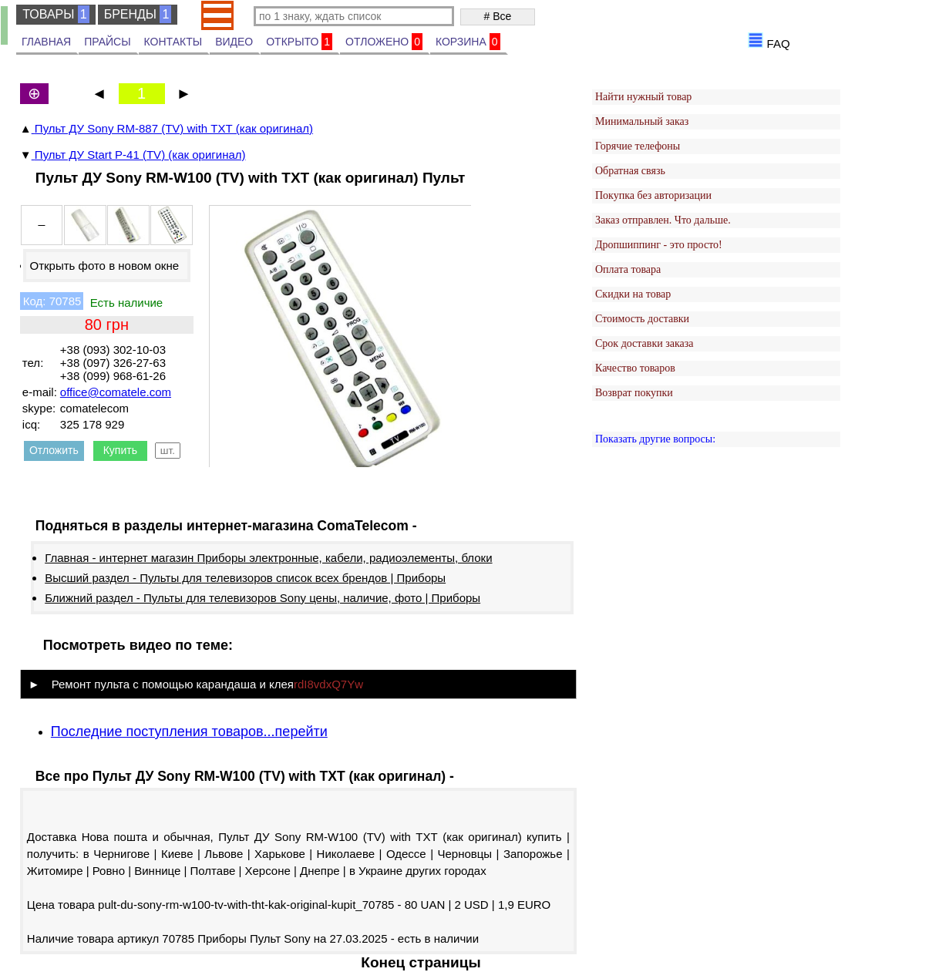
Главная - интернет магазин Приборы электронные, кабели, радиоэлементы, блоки (268, 557)
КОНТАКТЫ (173, 41)
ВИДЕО (234, 41)
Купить (120, 450)
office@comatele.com (115, 392)
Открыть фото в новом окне (104, 265)
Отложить (54, 450)
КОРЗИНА (468, 41)
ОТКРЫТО (299, 41)
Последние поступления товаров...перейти (189, 731)
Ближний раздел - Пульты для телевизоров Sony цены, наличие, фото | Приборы (262, 597)
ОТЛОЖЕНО (383, 41)
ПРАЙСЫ (107, 41)
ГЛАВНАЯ (46, 41)
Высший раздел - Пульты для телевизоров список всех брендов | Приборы (245, 577)
